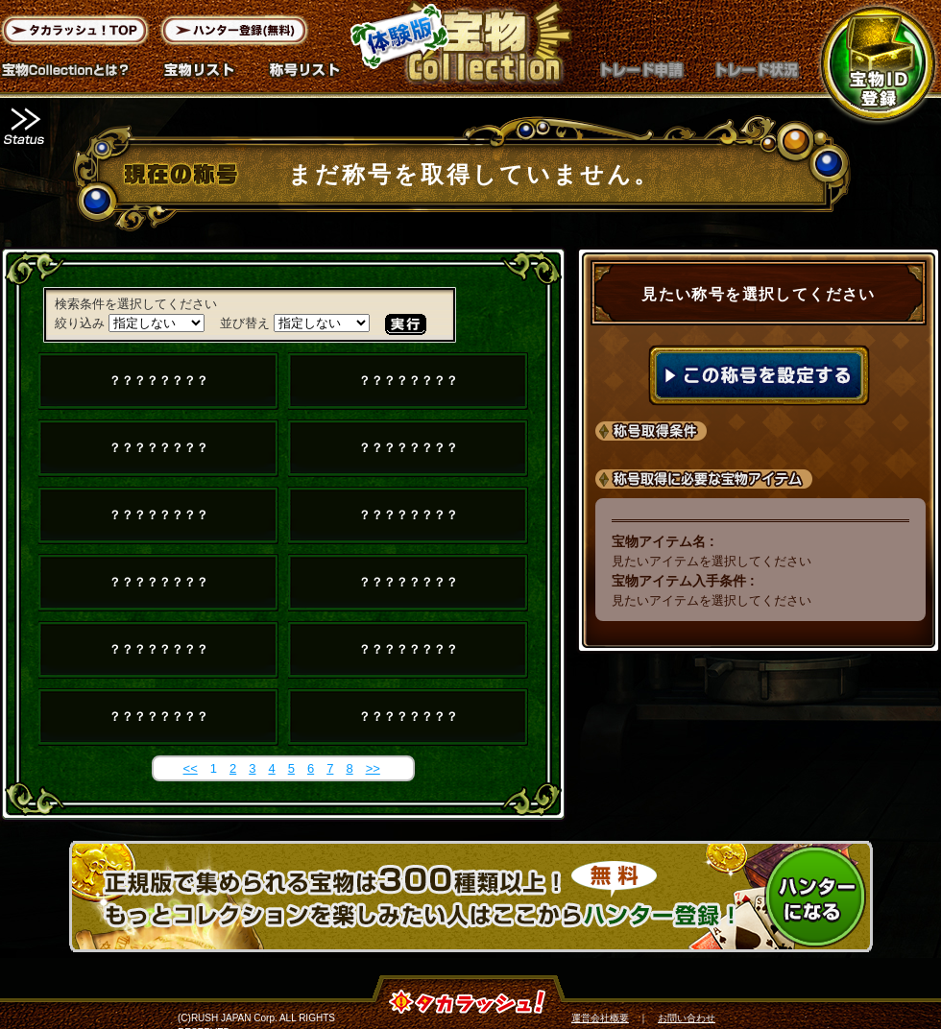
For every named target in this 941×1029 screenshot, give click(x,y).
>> (373, 768)
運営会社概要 (600, 1018)
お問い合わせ (686, 1018)
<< (190, 768)
